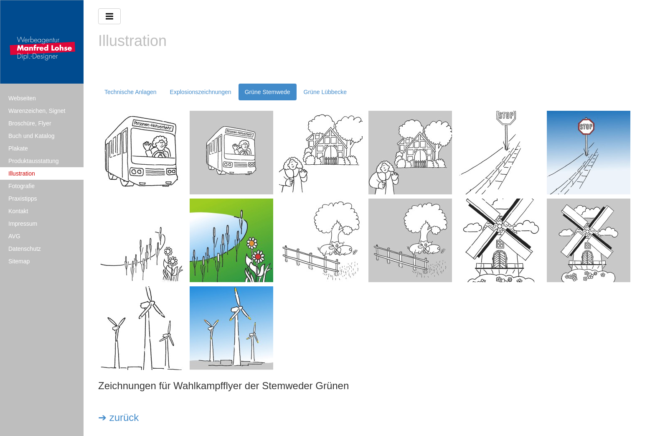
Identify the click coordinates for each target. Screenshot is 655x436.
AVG (14, 236)
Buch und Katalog (31, 136)
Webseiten (22, 98)
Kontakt (18, 211)
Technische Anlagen (130, 92)
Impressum (22, 223)
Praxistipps (22, 198)
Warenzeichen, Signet (36, 110)
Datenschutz (24, 248)
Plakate (18, 148)
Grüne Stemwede (267, 92)
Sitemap (19, 261)
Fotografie (21, 186)
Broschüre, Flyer (29, 123)
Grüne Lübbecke (325, 92)
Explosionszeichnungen (200, 92)
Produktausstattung (33, 161)
